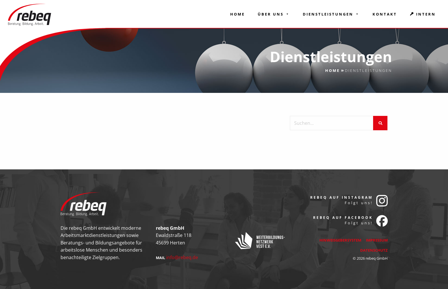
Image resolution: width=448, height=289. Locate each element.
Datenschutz (374, 250)
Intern (426, 14)
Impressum (377, 240)
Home (237, 14)
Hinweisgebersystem (340, 240)
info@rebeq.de (182, 257)
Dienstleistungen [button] (331, 14)
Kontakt (385, 14)
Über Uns (274, 14)
